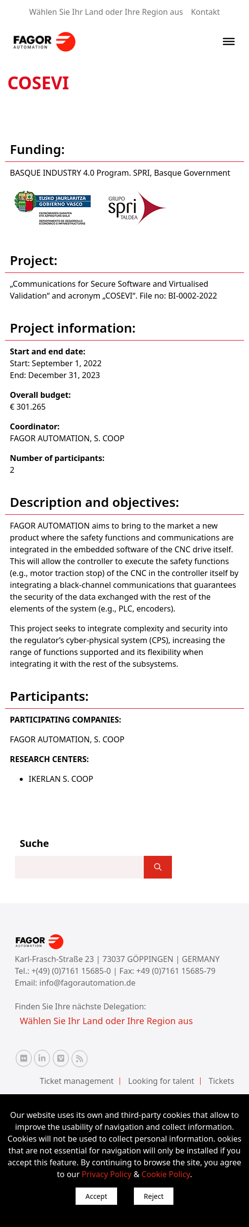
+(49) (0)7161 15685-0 (71, 970)
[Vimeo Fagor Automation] (61, 1058)
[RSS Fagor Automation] (79, 1058)
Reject (154, 1196)
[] (158, 867)
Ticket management (77, 1080)
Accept (96, 1196)
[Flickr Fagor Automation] (24, 1058)
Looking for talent (161, 1080)
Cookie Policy (165, 1174)
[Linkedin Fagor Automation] (42, 1058)
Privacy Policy (106, 1174)
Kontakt (205, 11)
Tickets (221, 1080)
